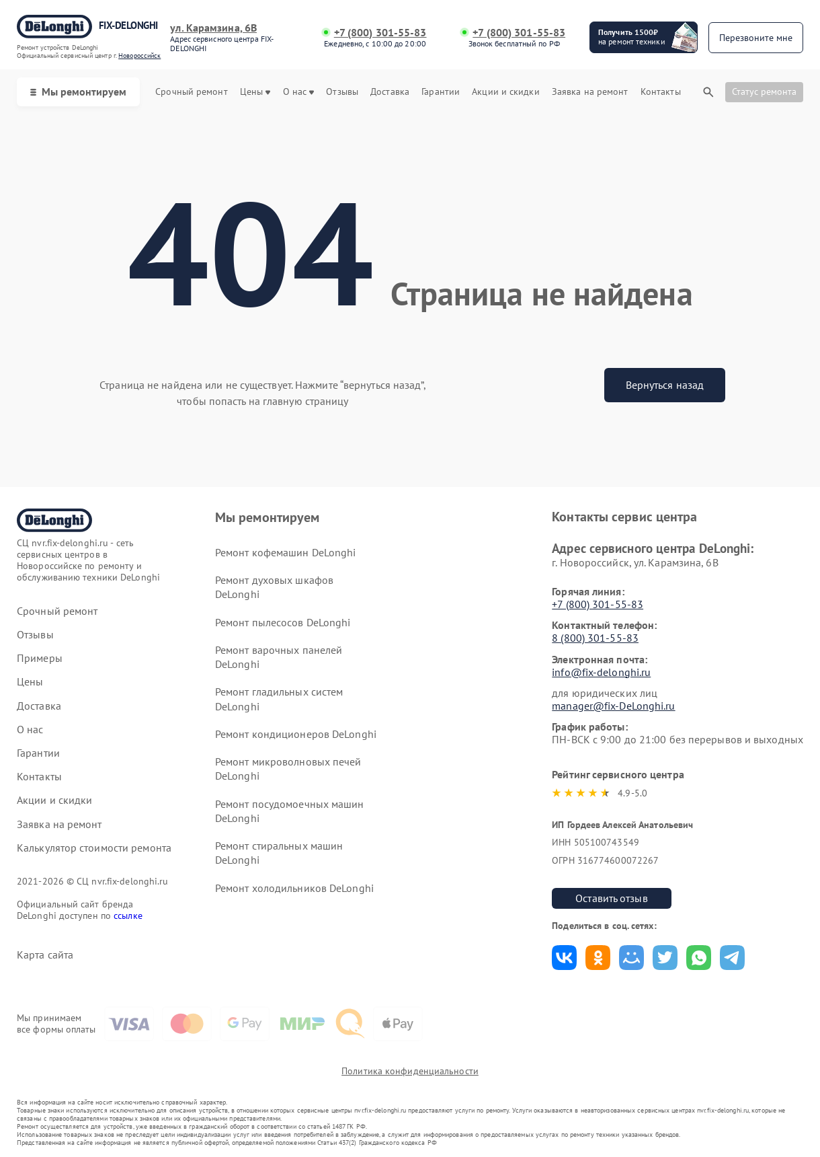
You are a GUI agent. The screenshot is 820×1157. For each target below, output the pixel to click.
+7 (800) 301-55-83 (380, 32)
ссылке (128, 915)
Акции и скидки (505, 92)
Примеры (40, 658)
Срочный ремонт (191, 92)
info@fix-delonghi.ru (601, 672)
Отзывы (342, 92)
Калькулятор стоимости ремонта (94, 848)
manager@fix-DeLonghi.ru (613, 705)
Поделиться (564, 957)
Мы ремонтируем (78, 91)
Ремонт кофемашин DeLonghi (285, 552)
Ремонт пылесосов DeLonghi (283, 622)
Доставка (389, 92)
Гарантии (440, 92)
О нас (299, 92)
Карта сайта (45, 954)
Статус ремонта (764, 91)
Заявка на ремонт (590, 92)
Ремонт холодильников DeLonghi (294, 888)
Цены (255, 92)
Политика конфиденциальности (410, 1071)
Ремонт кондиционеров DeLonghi (295, 734)
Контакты (661, 92)
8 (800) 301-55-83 (595, 637)
